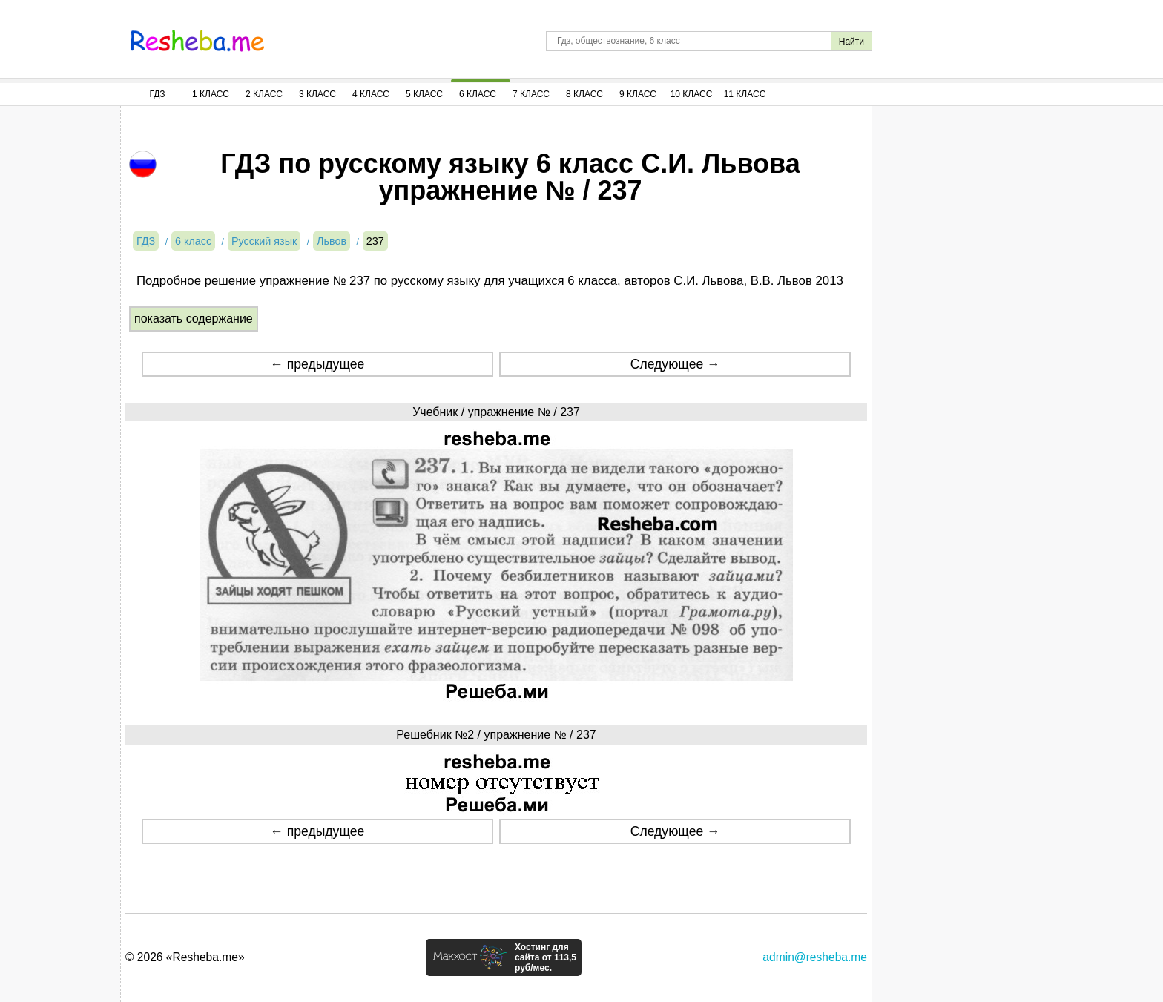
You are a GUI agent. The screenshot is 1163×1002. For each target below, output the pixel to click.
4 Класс (370, 94)
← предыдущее (317, 364)
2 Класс (264, 94)
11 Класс (745, 94)
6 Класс (477, 94)
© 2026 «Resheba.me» (185, 957)
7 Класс (531, 94)
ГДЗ (157, 94)
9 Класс (637, 94)
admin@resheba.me (814, 957)
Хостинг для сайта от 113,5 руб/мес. (545, 957)
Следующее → (675, 364)
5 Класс (424, 94)
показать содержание (193, 318)
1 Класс (210, 94)
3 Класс (317, 94)
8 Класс (584, 94)
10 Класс (692, 94)
